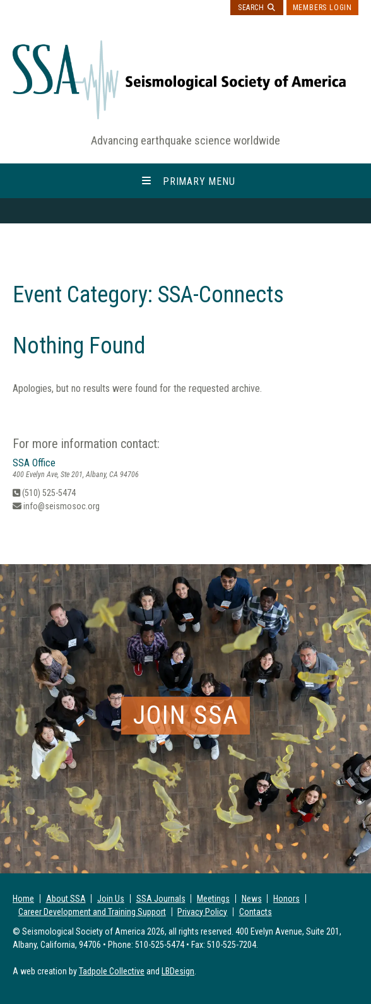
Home (23, 898)
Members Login (322, 7)
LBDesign (178, 971)
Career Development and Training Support (92, 911)
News (252, 898)
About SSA (66, 898)
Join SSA (185, 715)
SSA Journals (161, 898)
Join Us (110, 898)
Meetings (213, 898)
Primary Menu (199, 181)
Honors (286, 898)
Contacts (255, 911)
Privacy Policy (202, 911)
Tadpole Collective (111, 971)
